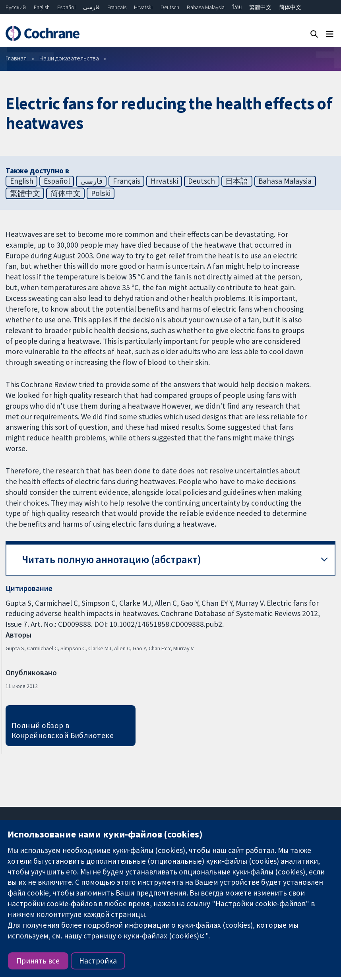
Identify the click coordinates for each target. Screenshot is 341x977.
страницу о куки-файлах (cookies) (141, 935)
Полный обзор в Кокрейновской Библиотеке (63, 730)
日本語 (236, 181)
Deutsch (170, 7)
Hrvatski (143, 7)
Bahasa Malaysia (206, 7)
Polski (100, 193)
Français (116, 7)
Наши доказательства (69, 58)
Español (66, 7)
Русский (16, 7)
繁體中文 (260, 7)
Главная (16, 58)
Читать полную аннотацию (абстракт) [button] (111, 559)
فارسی (91, 7)
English (42, 7)
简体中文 (290, 7)
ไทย (237, 7)
